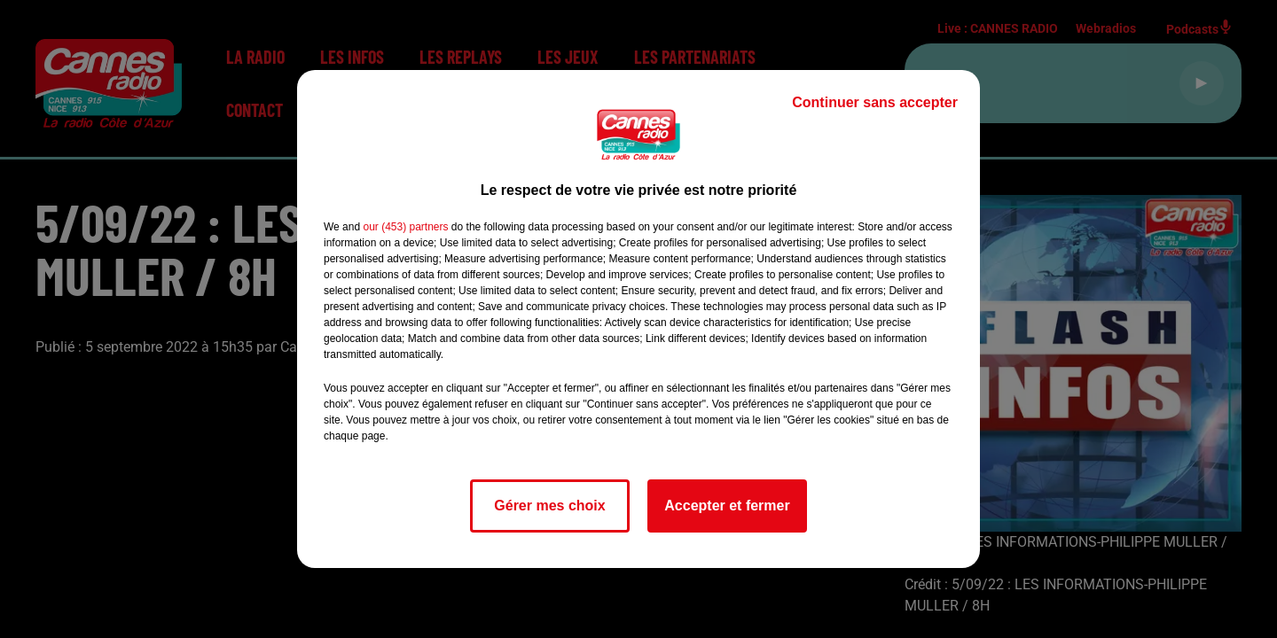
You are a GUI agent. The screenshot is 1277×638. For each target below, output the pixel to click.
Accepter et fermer (726, 505)
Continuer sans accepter (875, 102)
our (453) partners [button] (405, 227)
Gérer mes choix (549, 505)
